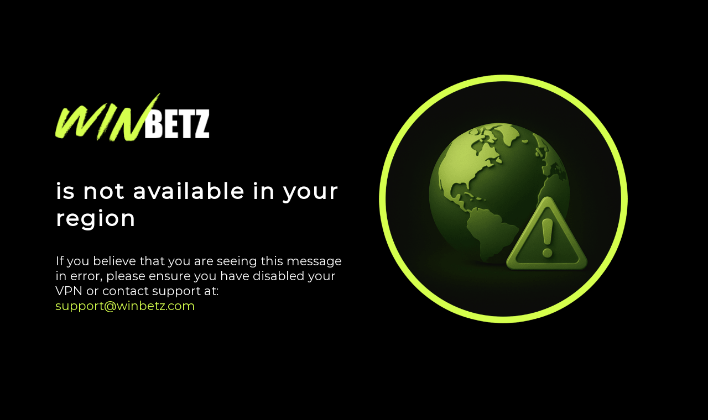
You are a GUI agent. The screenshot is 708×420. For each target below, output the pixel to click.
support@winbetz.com (125, 305)
